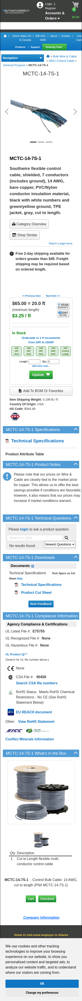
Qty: (50, 361)
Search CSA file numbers (37, 683)
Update (38, 375)
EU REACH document (34, 712)
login (24, 529)
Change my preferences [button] (42, 992)
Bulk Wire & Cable (65, 56)
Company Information (41, 917)
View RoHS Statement (36, 721)
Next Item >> (53, 295)
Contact (65, 36)
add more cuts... (41, 366)
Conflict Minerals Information (29, 739)
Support (35, 47)
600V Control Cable (61, 60)
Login (49, 3)
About (53, 36)
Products (20, 47)
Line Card (79, 38)
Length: (29, 361)
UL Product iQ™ (16, 654)
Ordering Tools (54, 47)
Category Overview (29, 224)
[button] (6, 112)
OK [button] (42, 983)
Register (50, 8)
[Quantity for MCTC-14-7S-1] (53, 361)
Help (19, 578)
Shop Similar (24, 235)
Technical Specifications (34, 440)
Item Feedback (41, 604)
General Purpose (14, 65)
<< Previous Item (31, 295)
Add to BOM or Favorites (41, 391)
